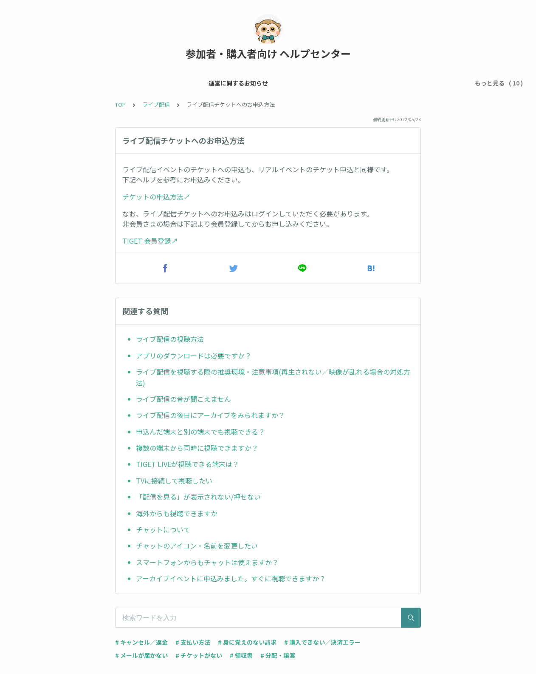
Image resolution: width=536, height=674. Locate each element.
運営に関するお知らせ (50, 83)
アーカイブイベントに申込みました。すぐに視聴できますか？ (231, 578)
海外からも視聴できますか (176, 513)
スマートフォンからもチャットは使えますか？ (207, 562)
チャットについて (163, 529)
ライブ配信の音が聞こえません (183, 399)
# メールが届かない (141, 655)
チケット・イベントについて (277, 83)
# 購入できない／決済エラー (322, 642)
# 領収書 (241, 655)
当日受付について (352, 83)
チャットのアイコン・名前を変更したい (197, 545)
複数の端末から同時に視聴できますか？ (197, 448)
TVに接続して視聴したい (174, 480)
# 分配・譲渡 (277, 655)
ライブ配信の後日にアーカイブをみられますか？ (210, 415)
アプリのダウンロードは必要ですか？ (193, 355)
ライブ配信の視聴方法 (170, 339)
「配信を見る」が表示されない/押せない (198, 497)
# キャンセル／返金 (141, 642)
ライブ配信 (444, 83)
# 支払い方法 (192, 642)
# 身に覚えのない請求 (247, 642)
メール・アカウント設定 (124, 83)
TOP (120, 104)
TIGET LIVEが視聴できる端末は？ (187, 464)
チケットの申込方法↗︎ (156, 196)
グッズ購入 (403, 83)
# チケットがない (198, 655)
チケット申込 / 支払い (198, 83)
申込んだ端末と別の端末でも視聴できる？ (200, 432)
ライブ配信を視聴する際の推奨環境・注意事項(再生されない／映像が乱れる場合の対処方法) (273, 377)
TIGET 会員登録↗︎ (150, 241)
